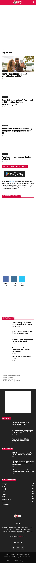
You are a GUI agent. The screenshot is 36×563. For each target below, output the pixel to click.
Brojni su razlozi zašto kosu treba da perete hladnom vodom (22, 332)
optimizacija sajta (7, 365)
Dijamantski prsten (7, 377)
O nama (8, 554)
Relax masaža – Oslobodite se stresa (21, 357)
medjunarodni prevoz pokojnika (11, 372)
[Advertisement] (18, 23)
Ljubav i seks (5, 70)
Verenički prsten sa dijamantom (11, 381)
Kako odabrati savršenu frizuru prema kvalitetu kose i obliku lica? (23, 470)
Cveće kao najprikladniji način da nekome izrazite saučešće (22, 340)
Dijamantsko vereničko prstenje (11, 374)
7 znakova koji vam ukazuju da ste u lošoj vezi (16, 158)
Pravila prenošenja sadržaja (23, 556)
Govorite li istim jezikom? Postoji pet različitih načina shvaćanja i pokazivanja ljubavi (17, 102)
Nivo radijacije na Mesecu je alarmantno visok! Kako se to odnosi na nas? (21, 349)
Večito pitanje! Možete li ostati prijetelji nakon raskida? (14, 75)
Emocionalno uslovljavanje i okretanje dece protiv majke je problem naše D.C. (17, 130)
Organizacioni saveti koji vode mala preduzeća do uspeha (21, 440)
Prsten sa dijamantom (8, 379)
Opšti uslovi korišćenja (9, 556)
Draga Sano (4, 125)
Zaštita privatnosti (18, 558)
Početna (4, 50)
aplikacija (11, 182)
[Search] (33, 2)
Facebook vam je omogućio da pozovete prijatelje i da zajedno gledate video (22, 324)
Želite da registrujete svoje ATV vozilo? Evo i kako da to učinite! (22, 454)
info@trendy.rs (23, 536)
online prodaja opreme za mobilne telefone (14, 370)
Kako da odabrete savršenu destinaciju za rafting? (20, 423)
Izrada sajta (5, 367)
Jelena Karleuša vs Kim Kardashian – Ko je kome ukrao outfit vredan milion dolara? (23, 463)
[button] (3, 2)
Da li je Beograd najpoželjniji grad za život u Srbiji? (22, 431)
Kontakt (13, 554)
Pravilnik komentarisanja (23, 554)
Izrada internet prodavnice (9, 369)
